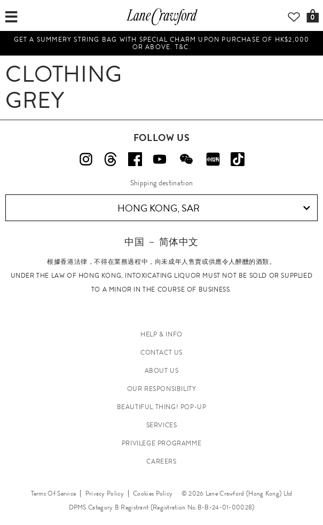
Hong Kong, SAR (213, 208)
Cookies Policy (152, 493)
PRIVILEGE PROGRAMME (161, 443)
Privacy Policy (104, 493)
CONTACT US (161, 352)
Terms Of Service (53, 493)
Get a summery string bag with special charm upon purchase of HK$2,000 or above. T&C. (162, 43)
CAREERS (161, 461)
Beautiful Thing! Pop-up (162, 407)
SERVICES (161, 425)
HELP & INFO (161, 334)
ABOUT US (162, 370)
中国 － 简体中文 (161, 241)
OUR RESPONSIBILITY (161, 389)
